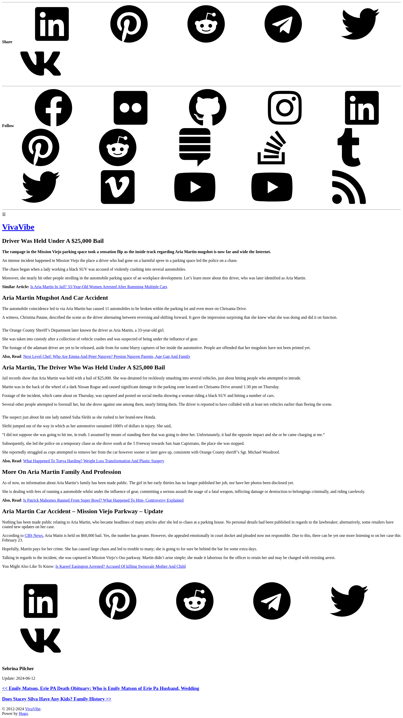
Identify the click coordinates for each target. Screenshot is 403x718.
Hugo (23, 713)
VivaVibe (32, 709)
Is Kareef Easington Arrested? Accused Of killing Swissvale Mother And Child (121, 566)
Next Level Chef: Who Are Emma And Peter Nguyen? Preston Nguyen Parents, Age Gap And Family (106, 356)
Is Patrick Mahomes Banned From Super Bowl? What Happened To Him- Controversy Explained (103, 500)
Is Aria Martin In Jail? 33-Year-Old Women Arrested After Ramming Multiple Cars (98, 287)
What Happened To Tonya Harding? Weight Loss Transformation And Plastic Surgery (93, 461)
